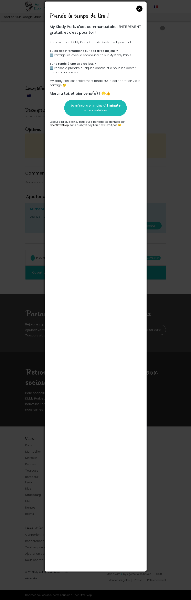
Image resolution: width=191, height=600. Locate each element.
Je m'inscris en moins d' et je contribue (95, 107)
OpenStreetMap (59, 125)
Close (139, 9)
